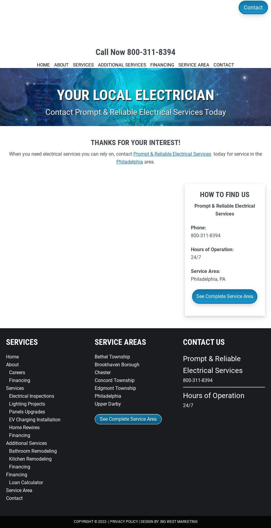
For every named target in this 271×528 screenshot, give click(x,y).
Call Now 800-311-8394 (135, 52)
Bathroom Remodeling (33, 451)
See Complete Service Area (224, 296)
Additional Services (26, 443)
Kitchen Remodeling (30, 459)
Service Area (19, 490)
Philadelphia (129, 162)
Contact (253, 7)
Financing (19, 380)
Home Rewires (24, 427)
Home (12, 357)
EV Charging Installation (34, 420)
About (12, 365)
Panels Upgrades (27, 412)
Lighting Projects (27, 404)
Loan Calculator (26, 482)
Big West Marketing (179, 522)
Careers (17, 372)
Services (15, 388)
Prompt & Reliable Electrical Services (135, 21)
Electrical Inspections (31, 396)
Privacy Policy (124, 522)
